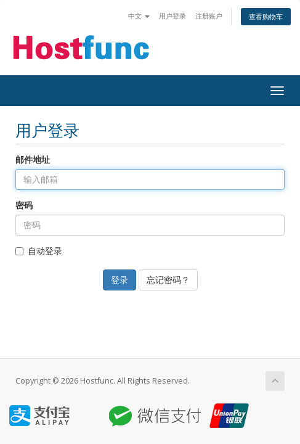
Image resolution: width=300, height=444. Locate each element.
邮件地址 (32, 159)
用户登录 (172, 15)
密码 (24, 205)
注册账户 (208, 15)
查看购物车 (266, 16)
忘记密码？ (168, 280)
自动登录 (38, 251)
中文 (139, 15)
